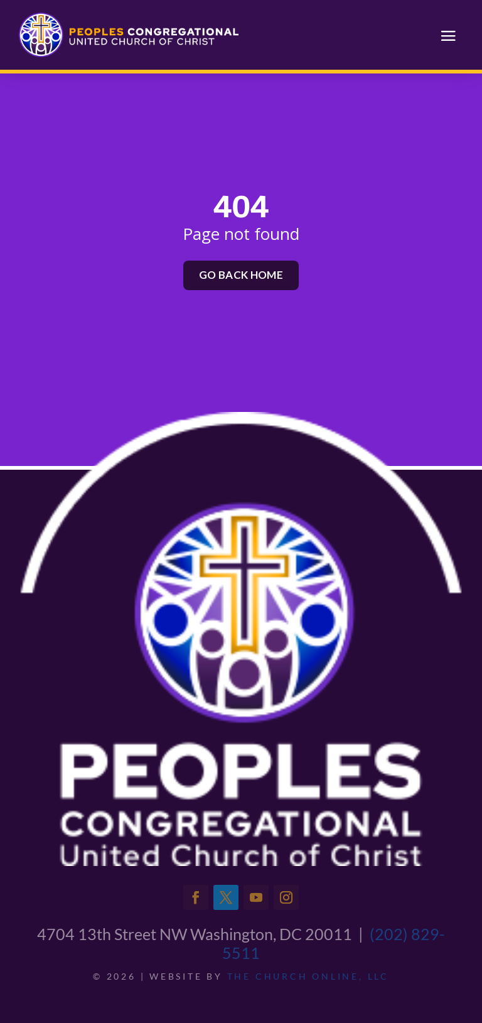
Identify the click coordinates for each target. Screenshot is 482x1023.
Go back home (241, 274)
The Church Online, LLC (308, 976)
